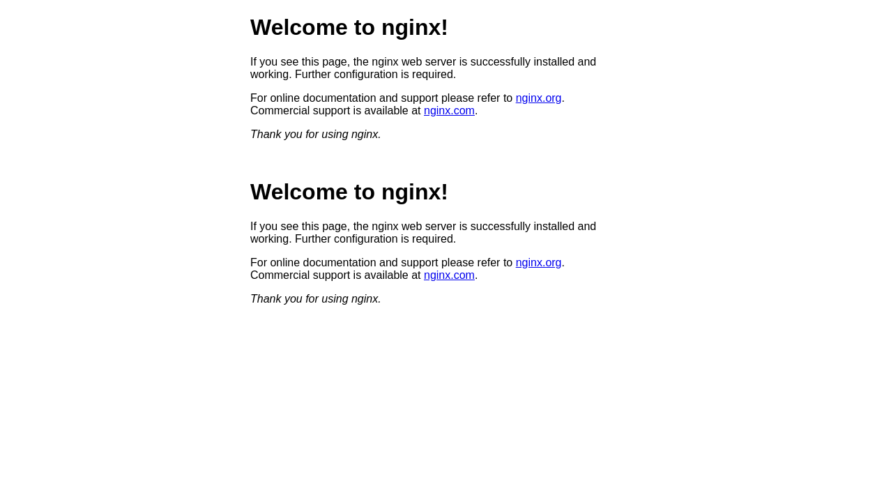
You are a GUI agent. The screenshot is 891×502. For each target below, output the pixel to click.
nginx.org (539, 98)
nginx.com (449, 110)
